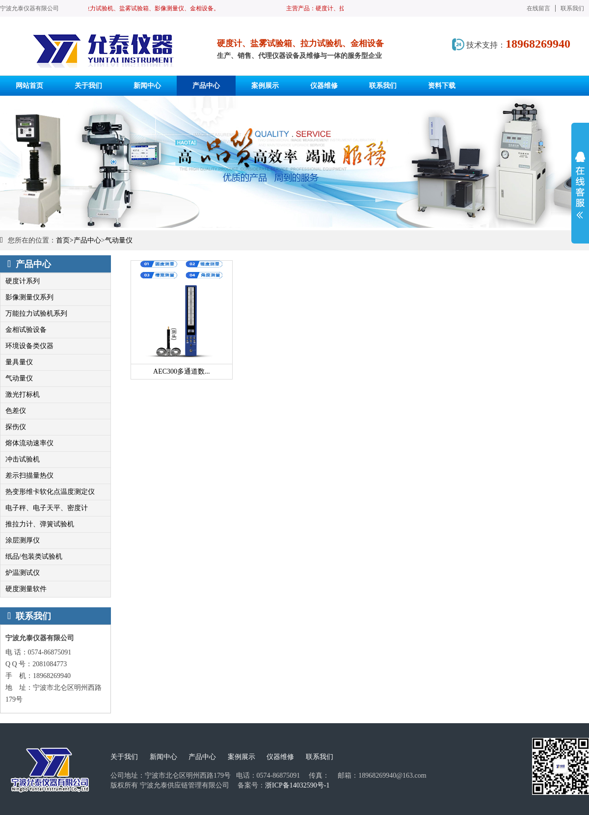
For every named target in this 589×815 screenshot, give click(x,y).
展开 (580, 185)
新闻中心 (163, 757)
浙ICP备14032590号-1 (297, 785)
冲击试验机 (22, 459)
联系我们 (572, 8)
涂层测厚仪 (22, 540)
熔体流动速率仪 (29, 443)
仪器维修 (280, 757)
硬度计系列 (22, 281)
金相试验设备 (26, 329)
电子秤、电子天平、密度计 (46, 508)
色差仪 (15, 410)
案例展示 (241, 757)
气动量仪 (119, 240)
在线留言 (538, 8)
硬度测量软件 (26, 589)
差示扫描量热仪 (29, 475)
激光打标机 (22, 394)
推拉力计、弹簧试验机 (39, 524)
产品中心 (87, 240)
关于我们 (124, 757)
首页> (65, 240)
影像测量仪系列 (29, 297)
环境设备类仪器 (29, 346)
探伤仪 (15, 427)
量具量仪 (19, 362)
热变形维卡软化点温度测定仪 (50, 491)
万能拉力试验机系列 (36, 313)
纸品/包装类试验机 (33, 556)
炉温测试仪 (22, 572)
